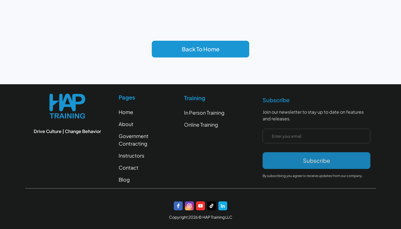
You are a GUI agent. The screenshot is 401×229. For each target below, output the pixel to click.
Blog (124, 179)
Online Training (201, 125)
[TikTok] (211, 205)
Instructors (131, 155)
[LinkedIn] (222, 205)
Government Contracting (133, 140)
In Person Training (204, 113)
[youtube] (200, 205)
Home (126, 112)
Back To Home (200, 48)
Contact (128, 167)
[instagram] (189, 205)
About (126, 124)
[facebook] (178, 205)
